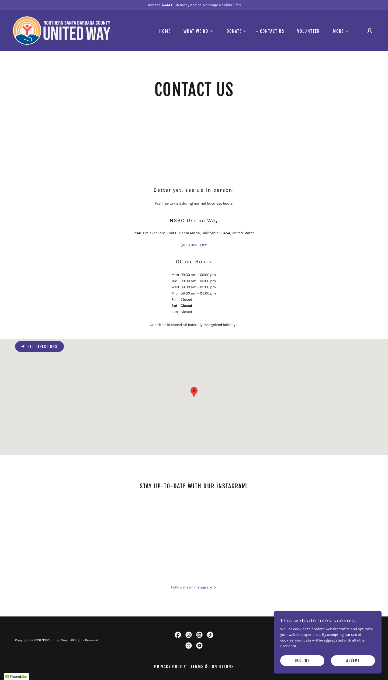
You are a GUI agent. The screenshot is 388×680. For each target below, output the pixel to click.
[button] (196, 31)
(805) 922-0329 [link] (194, 245)
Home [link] (165, 31)
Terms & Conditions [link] (212, 666)
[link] (61, 30)
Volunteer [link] (308, 31)
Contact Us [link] (272, 31)
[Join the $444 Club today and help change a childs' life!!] (194, 5)
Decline (302, 660)
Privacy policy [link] (170, 666)
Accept (353, 660)
